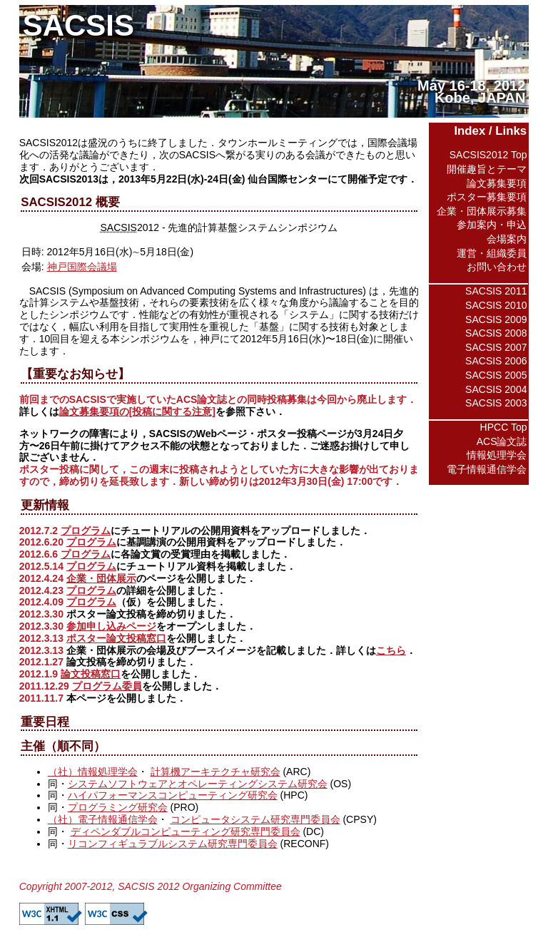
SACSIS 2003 (496, 403)
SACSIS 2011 (496, 291)
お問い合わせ (497, 266)
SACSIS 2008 (496, 333)
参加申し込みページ (111, 626)
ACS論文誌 (502, 441)
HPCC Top (503, 427)
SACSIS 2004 (496, 389)
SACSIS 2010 (496, 305)
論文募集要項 (497, 183)
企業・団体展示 (101, 578)
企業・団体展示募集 (482, 211)
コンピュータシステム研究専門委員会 (255, 819)
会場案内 (507, 239)
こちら (391, 650)
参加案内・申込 (492, 224)
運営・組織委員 (492, 253)
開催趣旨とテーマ (487, 169)
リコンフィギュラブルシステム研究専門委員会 (173, 843)
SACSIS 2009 (496, 319)
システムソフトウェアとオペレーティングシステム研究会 (198, 783)
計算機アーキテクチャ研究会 (215, 771)
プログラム (86, 530)
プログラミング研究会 (118, 807)
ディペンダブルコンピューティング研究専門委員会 (185, 831)
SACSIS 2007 (496, 347)
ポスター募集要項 (487, 197)
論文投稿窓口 (91, 674)
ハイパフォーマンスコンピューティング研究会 (173, 795)
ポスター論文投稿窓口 (116, 638)
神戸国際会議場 (82, 266)
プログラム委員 (107, 686)
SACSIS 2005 (496, 375)
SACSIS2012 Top (488, 154)
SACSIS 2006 (496, 361)
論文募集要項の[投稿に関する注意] (137, 411)
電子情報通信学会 (487, 469)
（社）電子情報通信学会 (103, 819)
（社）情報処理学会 (93, 771)
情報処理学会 (497, 455)
